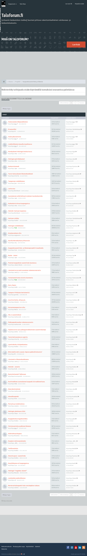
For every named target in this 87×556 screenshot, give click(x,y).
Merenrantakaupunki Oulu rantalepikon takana (23, 485)
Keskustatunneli (13, 166)
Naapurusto (12, 4)
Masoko (16, 473)
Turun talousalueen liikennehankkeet (20, 174)
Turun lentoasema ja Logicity (18, 337)
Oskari (74, 478)
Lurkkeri (74, 263)
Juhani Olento (18, 265)
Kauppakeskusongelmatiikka (17, 419)
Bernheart (17, 191)
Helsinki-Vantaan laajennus (17, 211)
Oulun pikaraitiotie (14, 137)
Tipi (73, 255)
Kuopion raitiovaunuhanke (17, 441)
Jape (15, 168)
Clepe (16, 413)
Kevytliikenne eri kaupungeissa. (18, 463)
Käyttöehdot (30, 546)
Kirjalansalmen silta (14, 233)
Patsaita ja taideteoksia (16, 404)
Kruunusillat (12, 129)
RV (15, 354)
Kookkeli (74, 396)
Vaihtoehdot (54, 494)
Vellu (15, 384)
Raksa (16, 309)
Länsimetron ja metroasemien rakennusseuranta (24, 270)
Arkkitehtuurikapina (15, 434)
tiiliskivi (74, 248)
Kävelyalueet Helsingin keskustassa (20, 151)
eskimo (16, 487)
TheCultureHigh (76, 315)
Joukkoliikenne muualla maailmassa (20, 144)
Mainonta (4, 549)
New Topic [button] (7, 109)
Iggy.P (16, 124)
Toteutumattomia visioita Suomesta (20, 278)
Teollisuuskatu (13, 448)
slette (16, 332)
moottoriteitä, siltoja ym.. (17, 300)
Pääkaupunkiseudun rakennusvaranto (20, 322)
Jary (15, 243)
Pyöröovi (75, 166)
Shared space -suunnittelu (17, 456)
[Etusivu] (4, 82)
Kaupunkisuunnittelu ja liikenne (17, 98)
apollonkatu (75, 203)
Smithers (75, 300)
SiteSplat (14, 554)
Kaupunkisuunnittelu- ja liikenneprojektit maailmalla (25, 248)
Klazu (73, 374)
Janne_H (16, 272)
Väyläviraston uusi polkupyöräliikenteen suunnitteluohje (27, 330)
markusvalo (17, 317)
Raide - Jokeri (12, 255)
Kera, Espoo (12, 285)
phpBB (8, 554)
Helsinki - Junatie (14, 367)
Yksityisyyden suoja (19, 546)
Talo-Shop (23, 4)
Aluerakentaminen (14, 389)
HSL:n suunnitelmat (14, 315)
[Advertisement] (43, 66)
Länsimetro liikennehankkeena (18, 359)
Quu (15, 183)
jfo (73, 359)
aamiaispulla (76, 174)
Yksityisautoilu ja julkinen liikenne (19, 426)
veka (15, 153)
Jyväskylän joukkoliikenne (16, 478)
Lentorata (11, 189)
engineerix (17, 235)
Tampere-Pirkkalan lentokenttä (18, 292)
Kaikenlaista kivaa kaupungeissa (19, 203)
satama (16, 406)
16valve (74, 181)
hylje (73, 151)
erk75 (74, 292)
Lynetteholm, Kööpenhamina (17, 344)
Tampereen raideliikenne (16, 181)
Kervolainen (75, 189)
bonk (73, 307)
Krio (73, 196)
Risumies (17, 436)
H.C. (15, 131)
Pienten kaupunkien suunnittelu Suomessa (22, 263)
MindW (74, 382)
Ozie (15, 250)
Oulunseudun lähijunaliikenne (18, 122)
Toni (15, 228)
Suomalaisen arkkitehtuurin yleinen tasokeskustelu (25, 196)
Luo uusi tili (68, 4)
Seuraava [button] (81, 103)
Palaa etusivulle (7, 501)
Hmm (15, 398)
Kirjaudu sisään (79, 4)
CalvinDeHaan (76, 129)
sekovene (75, 471)
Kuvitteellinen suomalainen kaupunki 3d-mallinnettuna (26, 382)
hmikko (74, 211)
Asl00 (15, 287)
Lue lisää (76, 44)
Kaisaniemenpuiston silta (16, 307)
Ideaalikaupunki (13, 396)
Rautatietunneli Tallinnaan (17, 374)
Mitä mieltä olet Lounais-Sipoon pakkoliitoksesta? (25, 352)
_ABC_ (16, 443)
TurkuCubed (75, 270)
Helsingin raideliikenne (15, 226)
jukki (73, 419)
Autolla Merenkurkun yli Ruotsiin (19, 241)
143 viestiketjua (64, 103)
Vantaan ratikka (13, 218)
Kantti (74, 337)
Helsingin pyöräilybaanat (16, 159)
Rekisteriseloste (7, 546)
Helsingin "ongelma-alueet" (17, 471)
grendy (16, 295)
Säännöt (37, 546)
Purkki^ (16, 220)
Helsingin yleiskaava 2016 (16, 411)
